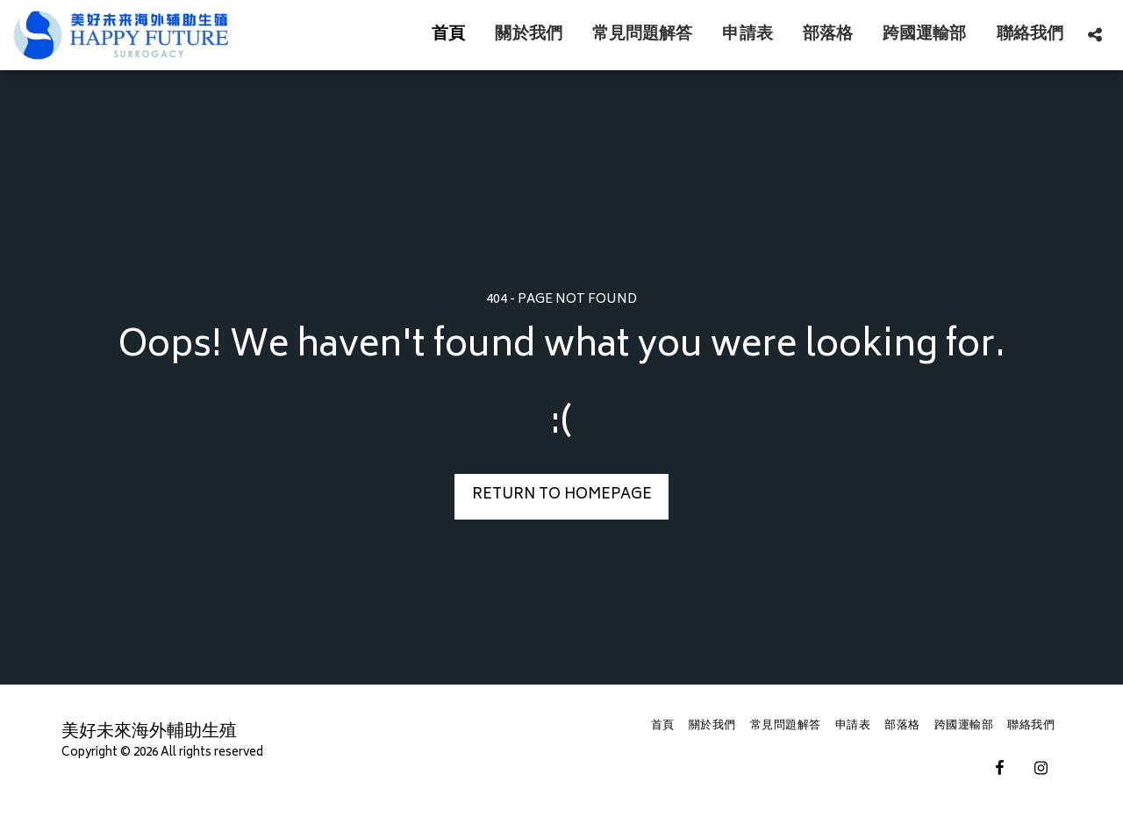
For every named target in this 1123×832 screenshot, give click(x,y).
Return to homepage (562, 495)
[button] (1094, 34)
